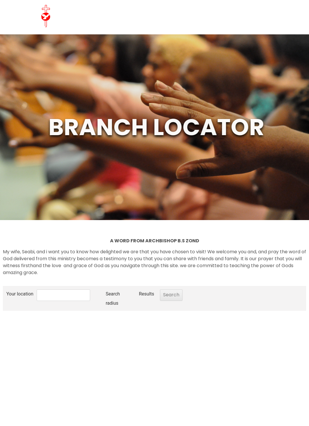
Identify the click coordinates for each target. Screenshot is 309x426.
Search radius (98, 298)
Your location (19, 294)
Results (132, 294)
